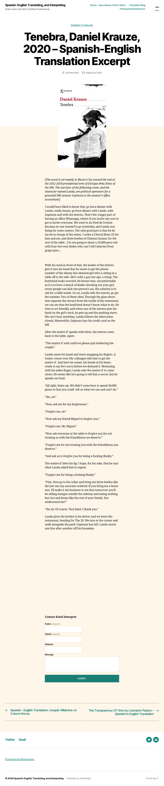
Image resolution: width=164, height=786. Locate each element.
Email (52, 634)
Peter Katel (73, 73)
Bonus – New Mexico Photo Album (108, 5)
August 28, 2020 (94, 73)
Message (49, 655)
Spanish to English (82, 25)
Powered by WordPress (80, 778)
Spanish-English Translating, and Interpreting (36, 5)
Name (52, 624)
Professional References (132, 9)
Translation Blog (137, 5)
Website (49, 644)
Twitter (10, 740)
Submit (82, 678)
